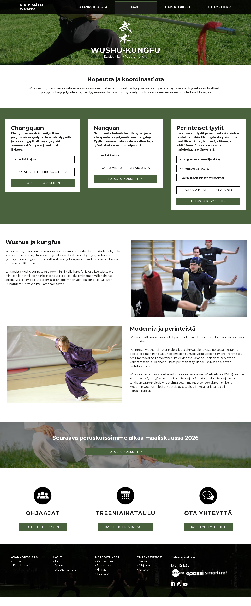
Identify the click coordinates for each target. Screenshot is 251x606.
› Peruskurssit (104, 570)
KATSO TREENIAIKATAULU (125, 536)
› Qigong (59, 574)
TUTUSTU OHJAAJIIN (42, 536)
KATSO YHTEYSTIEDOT (208, 536)
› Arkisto (142, 578)
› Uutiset (17, 570)
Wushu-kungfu (136, 56)
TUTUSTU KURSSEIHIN (42, 186)
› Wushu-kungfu (64, 578)
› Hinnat (100, 578)
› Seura (142, 570)
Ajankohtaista (93, 7)
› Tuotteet (102, 583)
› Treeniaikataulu (107, 574)
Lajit (136, 7)
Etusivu (109, 56)
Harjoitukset (178, 7)
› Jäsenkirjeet (20, 574)
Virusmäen (31, 7)
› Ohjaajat (143, 574)
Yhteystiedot (220, 7)
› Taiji (56, 570)
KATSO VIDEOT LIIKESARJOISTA (42, 175)
